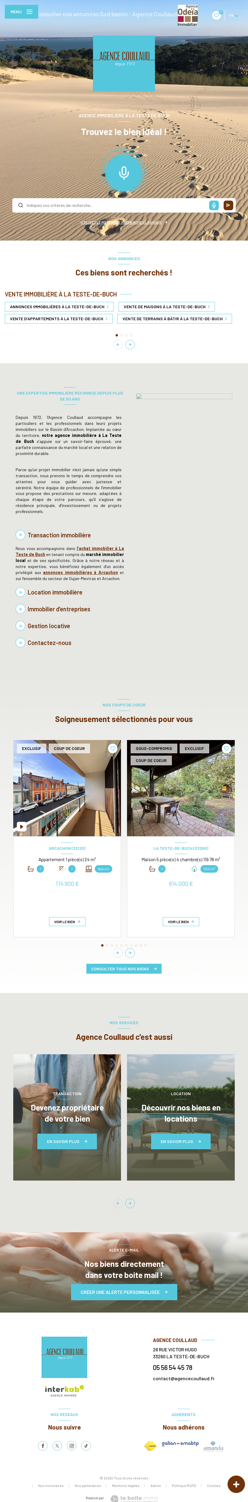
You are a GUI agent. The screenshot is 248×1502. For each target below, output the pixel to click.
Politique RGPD (184, 1485)
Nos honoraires (51, 1485)
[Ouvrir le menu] (21, 12)
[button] (130, 344)
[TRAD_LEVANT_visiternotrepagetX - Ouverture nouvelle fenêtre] (57, 1446)
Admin (155, 1485)
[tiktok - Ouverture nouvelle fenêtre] (86, 1446)
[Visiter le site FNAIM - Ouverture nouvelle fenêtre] (150, 1446)
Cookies (214, 1486)
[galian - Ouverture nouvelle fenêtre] (180, 1444)
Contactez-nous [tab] (49, 642)
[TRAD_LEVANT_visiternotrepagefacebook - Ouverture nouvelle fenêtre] (43, 1446)
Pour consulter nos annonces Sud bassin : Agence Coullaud (100, 13)
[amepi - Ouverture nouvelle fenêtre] (213, 1446)
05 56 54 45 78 (172, 1367)
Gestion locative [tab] (49, 625)
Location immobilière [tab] (55, 592)
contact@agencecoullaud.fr (184, 1378)
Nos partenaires (88, 1485)
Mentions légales (126, 1485)
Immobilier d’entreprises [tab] (59, 609)
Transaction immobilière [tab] (59, 535)
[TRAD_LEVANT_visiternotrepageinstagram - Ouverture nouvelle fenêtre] (71, 1446)
